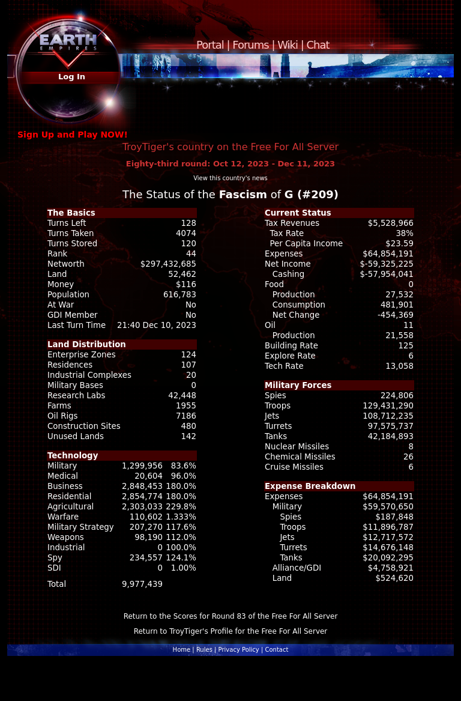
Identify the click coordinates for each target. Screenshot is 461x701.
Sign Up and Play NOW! (72, 134)
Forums (250, 44)
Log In (71, 76)
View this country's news (230, 178)
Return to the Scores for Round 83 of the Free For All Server (231, 616)
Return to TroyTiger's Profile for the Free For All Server (231, 631)
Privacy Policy (238, 649)
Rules (204, 649)
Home (182, 649)
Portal (210, 44)
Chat (318, 44)
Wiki (287, 44)
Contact (276, 649)
